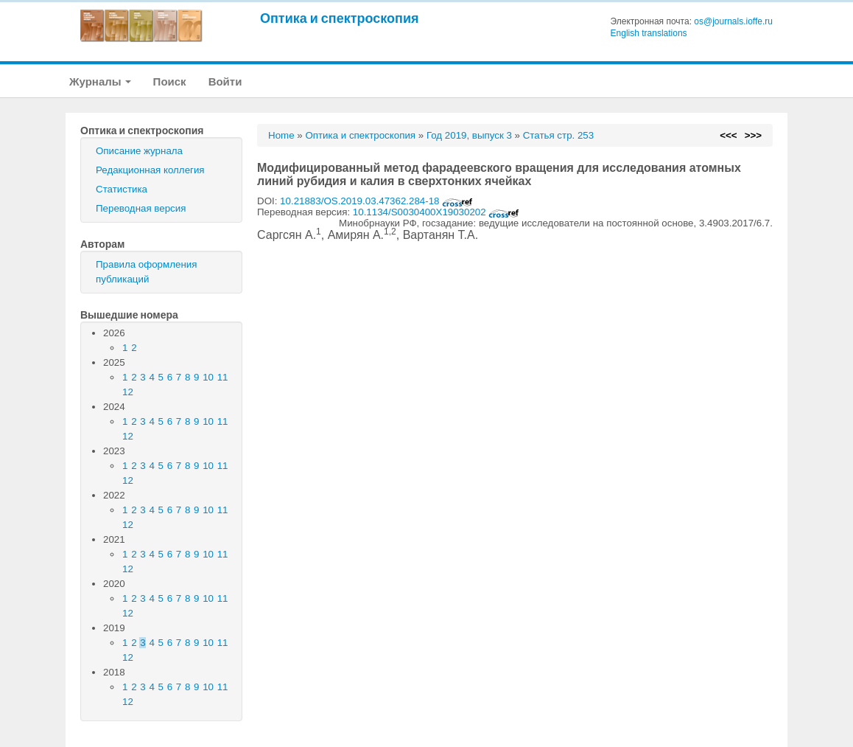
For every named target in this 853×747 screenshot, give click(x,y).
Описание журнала (139, 150)
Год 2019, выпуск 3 (469, 135)
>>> (753, 135)
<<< (728, 135)
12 (127, 391)
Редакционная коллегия (150, 170)
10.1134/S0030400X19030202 (436, 212)
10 (208, 377)
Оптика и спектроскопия (339, 18)
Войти (225, 81)
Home (281, 135)
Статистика (121, 189)
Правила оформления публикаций (146, 272)
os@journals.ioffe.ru (733, 21)
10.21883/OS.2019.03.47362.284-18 (376, 200)
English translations (649, 33)
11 (222, 377)
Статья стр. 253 (558, 135)
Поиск (169, 81)
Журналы (100, 81)
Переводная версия (141, 208)
